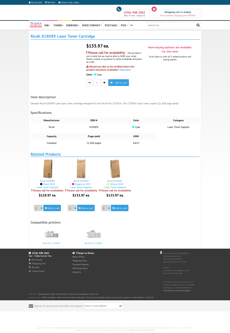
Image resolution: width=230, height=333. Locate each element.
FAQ (52, 294)
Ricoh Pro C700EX (93, 236)
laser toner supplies (121, 297)
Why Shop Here (80, 268)
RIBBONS (73, 25)
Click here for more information (177, 290)
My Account (35, 2)
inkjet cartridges (49, 297)
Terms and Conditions (78, 294)
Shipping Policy (80, 260)
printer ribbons (138, 297)
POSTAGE (112, 25)
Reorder (50, 2)
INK (47, 25)
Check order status (68, 2)
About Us (77, 272)
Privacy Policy (62, 294)
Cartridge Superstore (62, 328)
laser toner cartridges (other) (98, 297)
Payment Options (81, 264)
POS (124, 25)
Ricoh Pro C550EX (51, 236)
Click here (125, 69)
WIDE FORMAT (92, 25)
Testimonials (43, 294)
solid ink (149, 297)
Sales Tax (93, 294)
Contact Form (36, 271)
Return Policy (79, 256)
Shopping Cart (37, 263)
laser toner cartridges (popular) (71, 297)
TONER (58, 25)
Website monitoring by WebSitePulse (142, 330)
